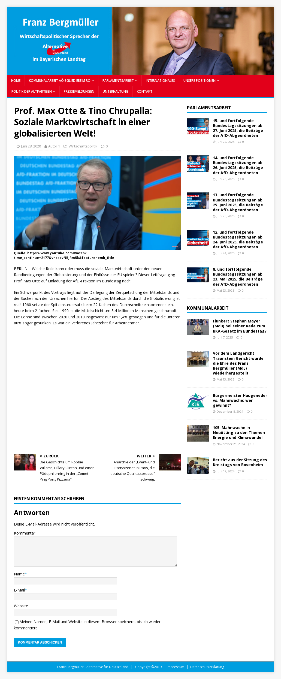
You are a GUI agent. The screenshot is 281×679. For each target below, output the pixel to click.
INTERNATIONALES (160, 80)
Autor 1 (54, 146)
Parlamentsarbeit (209, 108)
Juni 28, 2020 (31, 146)
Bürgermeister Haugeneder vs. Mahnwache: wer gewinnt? (240, 400)
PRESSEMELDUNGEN (79, 91)
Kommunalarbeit (208, 308)
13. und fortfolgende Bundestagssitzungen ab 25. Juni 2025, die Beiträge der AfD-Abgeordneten (238, 202)
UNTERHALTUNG (115, 91)
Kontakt (144, 91)
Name (19, 574)
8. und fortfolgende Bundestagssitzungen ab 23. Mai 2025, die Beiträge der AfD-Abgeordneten (238, 277)
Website (21, 605)
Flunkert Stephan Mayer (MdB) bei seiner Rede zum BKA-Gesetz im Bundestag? (240, 325)
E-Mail (19, 590)
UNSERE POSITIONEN (199, 80)
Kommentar (24, 533)
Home (15, 80)
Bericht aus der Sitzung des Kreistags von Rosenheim (240, 462)
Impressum (175, 667)
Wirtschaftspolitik (83, 146)
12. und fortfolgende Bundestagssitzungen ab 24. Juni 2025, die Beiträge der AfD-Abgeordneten (238, 240)
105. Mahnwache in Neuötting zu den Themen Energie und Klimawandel (239, 432)
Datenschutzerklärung (207, 667)
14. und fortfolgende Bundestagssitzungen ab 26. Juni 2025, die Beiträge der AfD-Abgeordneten (238, 165)
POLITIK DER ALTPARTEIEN (31, 91)
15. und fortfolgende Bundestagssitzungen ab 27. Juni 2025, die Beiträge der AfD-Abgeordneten (238, 128)
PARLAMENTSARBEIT (118, 80)
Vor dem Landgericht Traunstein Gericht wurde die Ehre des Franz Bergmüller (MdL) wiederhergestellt (238, 363)
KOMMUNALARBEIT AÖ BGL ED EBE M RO (59, 80)
